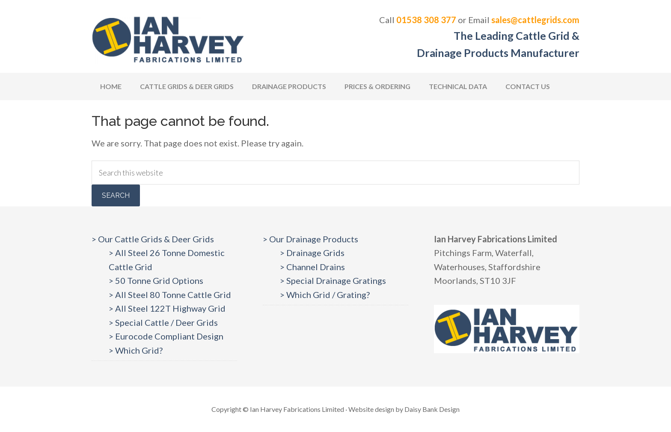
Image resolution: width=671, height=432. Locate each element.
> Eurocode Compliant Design (166, 336)
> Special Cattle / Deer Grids (163, 322)
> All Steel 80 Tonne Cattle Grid (170, 294)
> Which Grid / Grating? (325, 294)
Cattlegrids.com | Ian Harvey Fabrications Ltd (169, 38)
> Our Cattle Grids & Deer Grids (153, 239)
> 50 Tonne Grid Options (156, 280)
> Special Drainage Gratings (333, 280)
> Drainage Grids (312, 252)
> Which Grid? (136, 350)
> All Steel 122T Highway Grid (167, 308)
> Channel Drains (312, 267)
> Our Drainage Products (310, 239)
